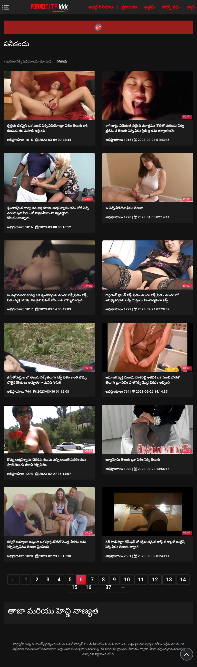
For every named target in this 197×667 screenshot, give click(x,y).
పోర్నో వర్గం (171, 7)
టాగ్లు (191, 7)
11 (141, 579)
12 (155, 579)
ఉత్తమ (150, 7)
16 (88, 587)
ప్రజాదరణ (129, 7)
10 (127, 579)
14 (183, 579)
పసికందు (61, 61)
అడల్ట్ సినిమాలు (101, 7)
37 (108, 587)
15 (74, 587)
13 (169, 579)
